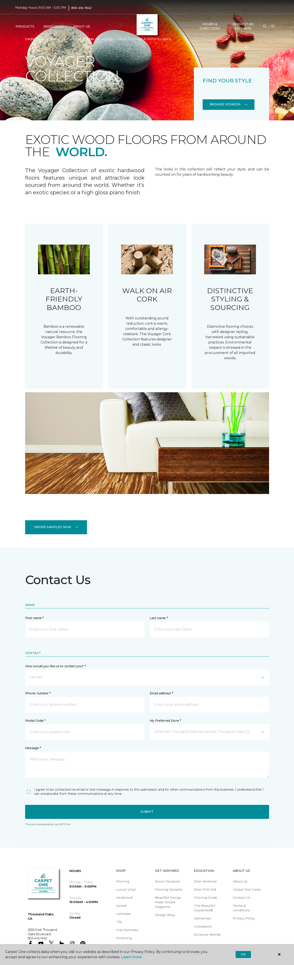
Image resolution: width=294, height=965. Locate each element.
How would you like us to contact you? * (55, 666)
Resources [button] (53, 26)
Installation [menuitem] (203, 926)
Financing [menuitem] (124, 938)
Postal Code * (35, 720)
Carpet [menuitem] (121, 906)
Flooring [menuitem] (122, 881)
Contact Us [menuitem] (241, 898)
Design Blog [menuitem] (164, 915)
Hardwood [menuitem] (124, 898)
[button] (265, 26)
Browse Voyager (228, 104)
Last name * (159, 618)
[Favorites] (273, 26)
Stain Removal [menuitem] (205, 881)
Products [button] (25, 26)
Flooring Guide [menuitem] (205, 898)
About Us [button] (81, 26)
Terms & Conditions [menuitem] (241, 908)
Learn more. (131, 957)
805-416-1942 (81, 8)
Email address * (161, 693)
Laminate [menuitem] (123, 914)
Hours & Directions (210, 26)
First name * (34, 618)
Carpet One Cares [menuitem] (247, 889)
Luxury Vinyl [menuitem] (126, 889)
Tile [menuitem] (119, 922)
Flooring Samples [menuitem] (169, 889)
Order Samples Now (56, 527)
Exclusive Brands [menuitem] (207, 935)
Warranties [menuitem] (202, 918)
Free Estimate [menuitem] (127, 930)
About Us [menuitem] (240, 881)
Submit (147, 812)
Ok (243, 954)
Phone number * (38, 693)
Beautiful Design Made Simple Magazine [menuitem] (168, 902)
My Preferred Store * (165, 720)
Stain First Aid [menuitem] (205, 889)
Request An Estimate (243, 26)
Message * (33, 748)
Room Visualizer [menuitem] (168, 881)
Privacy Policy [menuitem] (244, 918)
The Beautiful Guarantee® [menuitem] (204, 908)
